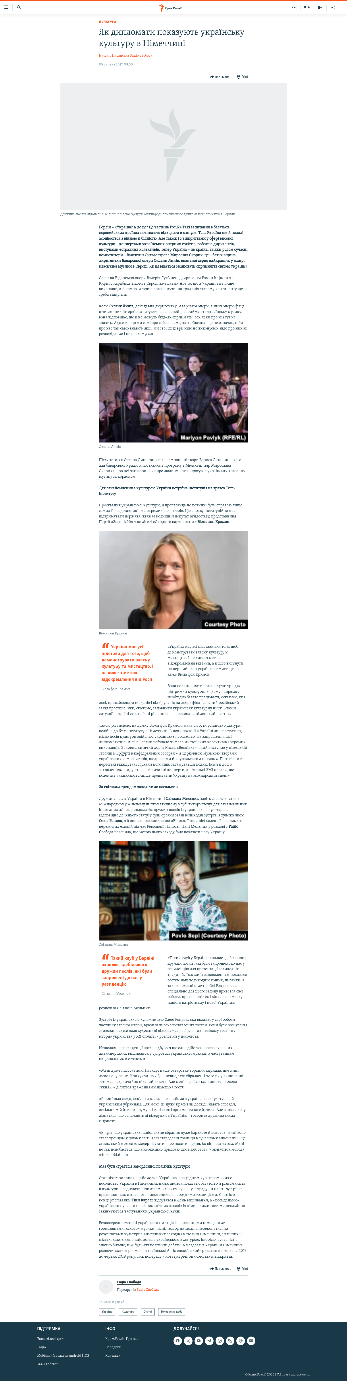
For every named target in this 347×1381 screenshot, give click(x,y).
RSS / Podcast (47, 1364)
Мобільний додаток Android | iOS (63, 1356)
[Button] (220, 77)
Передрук (113, 1347)
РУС (294, 7)
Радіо (41, 1347)
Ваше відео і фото (50, 1339)
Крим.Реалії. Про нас (121, 1339)
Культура (107, 22)
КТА (307, 7)
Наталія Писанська (114, 55)
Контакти (113, 1356)
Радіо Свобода (141, 55)
